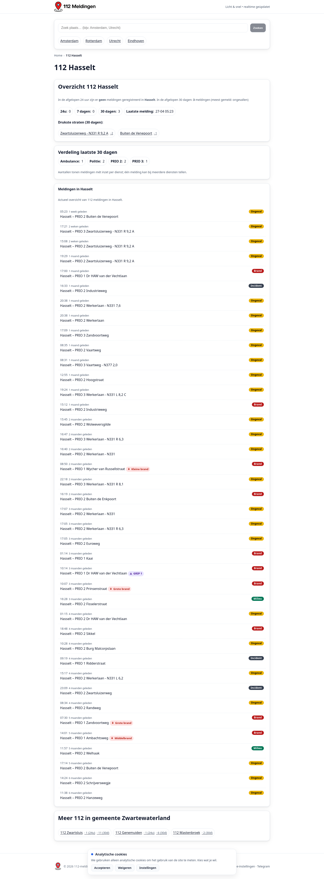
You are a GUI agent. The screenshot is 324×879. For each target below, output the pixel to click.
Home (58, 55)
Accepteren (102, 868)
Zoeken (258, 27)
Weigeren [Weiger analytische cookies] (124, 868)
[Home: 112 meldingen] (74, 7)
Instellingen (147, 868)
